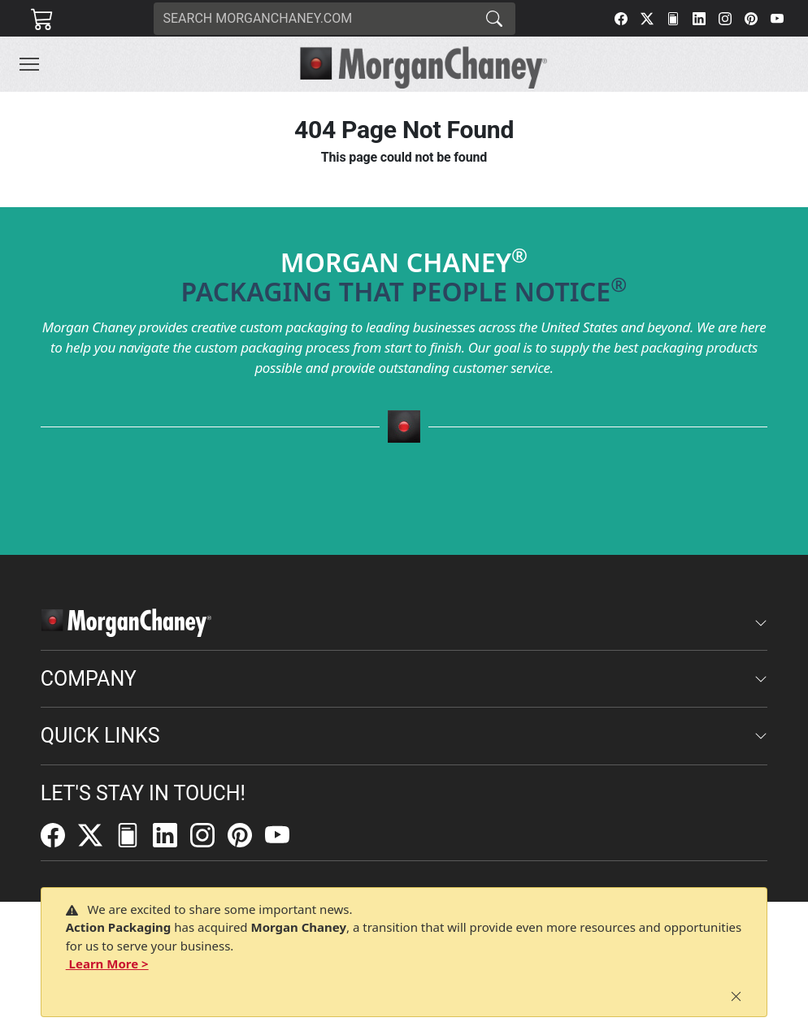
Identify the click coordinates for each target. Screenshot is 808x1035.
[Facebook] (621, 18)
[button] (29, 64)
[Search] (314, 18)
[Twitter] (647, 18)
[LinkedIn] (699, 18)
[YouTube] (777, 18)
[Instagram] (725, 18)
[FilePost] (673, 18)
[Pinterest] (751, 18)
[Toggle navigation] (29, 64)
